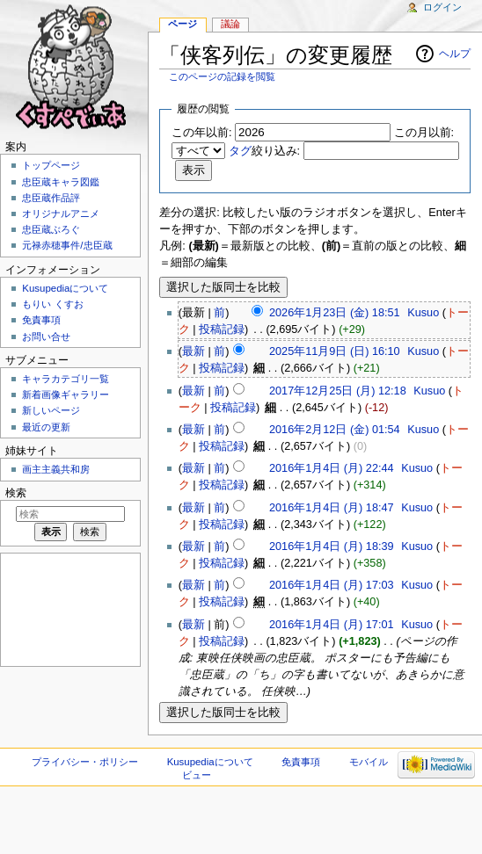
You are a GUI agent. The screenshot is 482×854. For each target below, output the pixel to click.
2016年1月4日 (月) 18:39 (331, 546)
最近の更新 (46, 427)
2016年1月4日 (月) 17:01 (331, 625)
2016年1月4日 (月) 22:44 (331, 468)
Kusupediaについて (65, 288)
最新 (193, 351)
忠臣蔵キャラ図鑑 (60, 182)
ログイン (442, 7)
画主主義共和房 (56, 469)
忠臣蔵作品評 (51, 197)
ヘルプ (455, 53)
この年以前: (202, 133)
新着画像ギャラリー (65, 394)
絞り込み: (265, 151)
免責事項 (41, 320)
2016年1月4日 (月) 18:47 (331, 508)
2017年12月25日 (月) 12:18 (337, 391)
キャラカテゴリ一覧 (65, 378)
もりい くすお (52, 304)
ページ (182, 23)
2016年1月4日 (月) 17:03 (331, 585)
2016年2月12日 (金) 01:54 (334, 429)
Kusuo (423, 313)
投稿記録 (222, 329)
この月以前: (424, 133)
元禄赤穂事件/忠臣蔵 (67, 245)
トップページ (51, 165)
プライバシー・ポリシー (85, 761)
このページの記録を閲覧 (222, 76)
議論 (230, 23)
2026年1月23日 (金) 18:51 (334, 313)
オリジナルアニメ (60, 213)
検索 (15, 493)
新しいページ (51, 410)
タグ (240, 151)
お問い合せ (46, 336)
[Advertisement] (68, 608)
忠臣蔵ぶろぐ (51, 229)
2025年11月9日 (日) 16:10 (334, 351)
